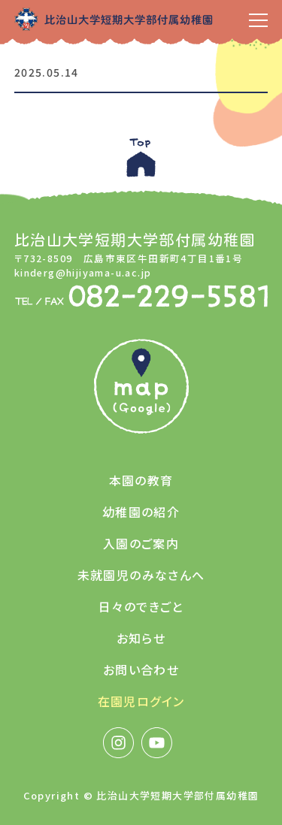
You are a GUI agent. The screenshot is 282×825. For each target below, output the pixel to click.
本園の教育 (141, 480)
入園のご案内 (141, 543)
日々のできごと (141, 606)
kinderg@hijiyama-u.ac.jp (83, 272)
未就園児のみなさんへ (141, 575)
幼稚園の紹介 (141, 512)
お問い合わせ (141, 669)
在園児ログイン (141, 701)
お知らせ (141, 638)
